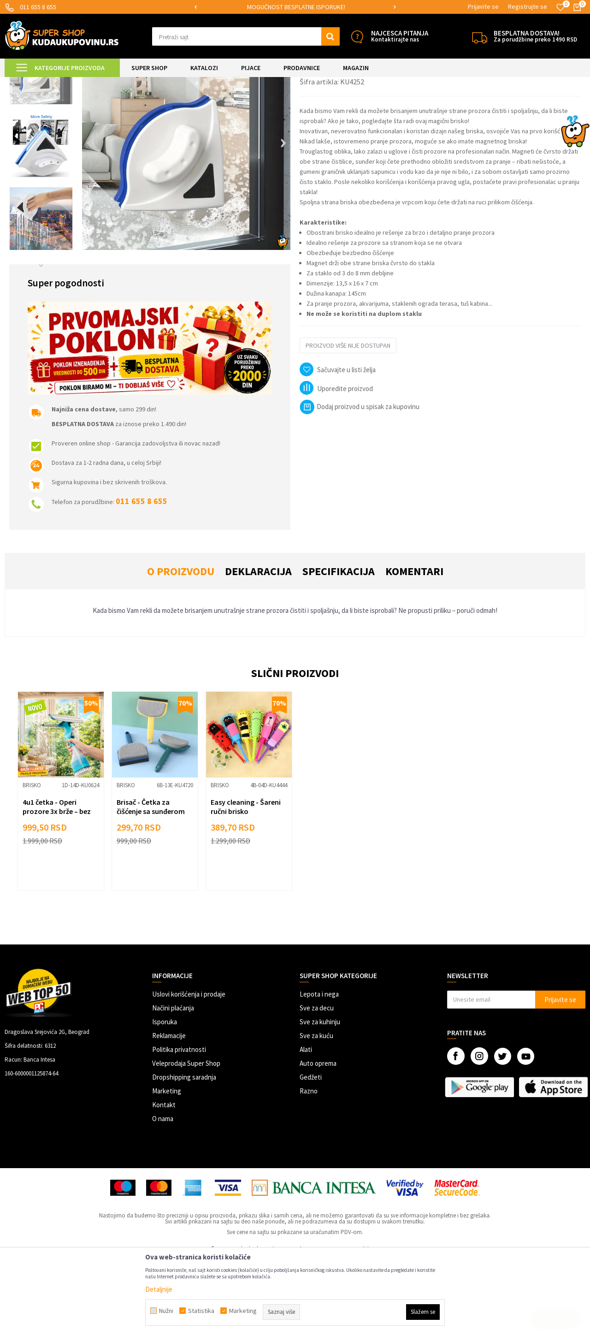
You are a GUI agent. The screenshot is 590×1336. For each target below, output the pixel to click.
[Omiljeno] (560, 7)
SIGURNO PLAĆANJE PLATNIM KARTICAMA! (294, 7)
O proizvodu (180, 648)
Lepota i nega (319, 1071)
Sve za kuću (316, 1112)
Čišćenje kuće (156, 83)
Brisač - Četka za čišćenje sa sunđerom (151, 883)
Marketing (166, 1167)
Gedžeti (311, 1154)
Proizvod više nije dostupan (348, 422)
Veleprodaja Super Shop (186, 1140)
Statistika (201, 1310)
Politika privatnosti (179, 1126)
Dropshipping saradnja (184, 1154)
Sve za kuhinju (320, 1098)
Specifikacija (338, 648)
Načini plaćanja (173, 1084)
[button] (246, 36)
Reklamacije (169, 1112)
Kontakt (164, 1181)
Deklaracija (258, 648)
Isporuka (164, 1098)
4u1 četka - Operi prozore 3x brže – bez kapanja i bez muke (57, 888)
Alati (306, 1126)
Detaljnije (158, 1289)
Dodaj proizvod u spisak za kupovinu (359, 483)
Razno (309, 1167)
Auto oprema (318, 1140)
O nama (162, 1195)
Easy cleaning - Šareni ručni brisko (246, 883)
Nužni (166, 1310)
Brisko (187, 83)
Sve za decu (317, 1084)
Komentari (414, 648)
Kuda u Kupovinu (26, 83)
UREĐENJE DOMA (111, 83)
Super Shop (68, 83)
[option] (295, 7)
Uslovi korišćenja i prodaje (188, 1071)
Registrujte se (527, 6)
